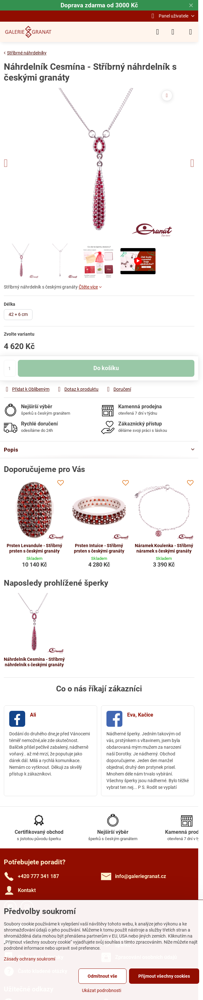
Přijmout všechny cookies (164, 976)
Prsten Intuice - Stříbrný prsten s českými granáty (99, 548)
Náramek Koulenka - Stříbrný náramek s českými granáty (164, 548)
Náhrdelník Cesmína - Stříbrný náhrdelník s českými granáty (34, 662)
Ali (33, 715)
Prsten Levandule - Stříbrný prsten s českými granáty (34, 548)
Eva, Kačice (140, 715)
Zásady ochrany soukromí (29, 958)
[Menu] (190, 31)
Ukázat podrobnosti (101, 990)
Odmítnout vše (102, 976)
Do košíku (106, 375)
